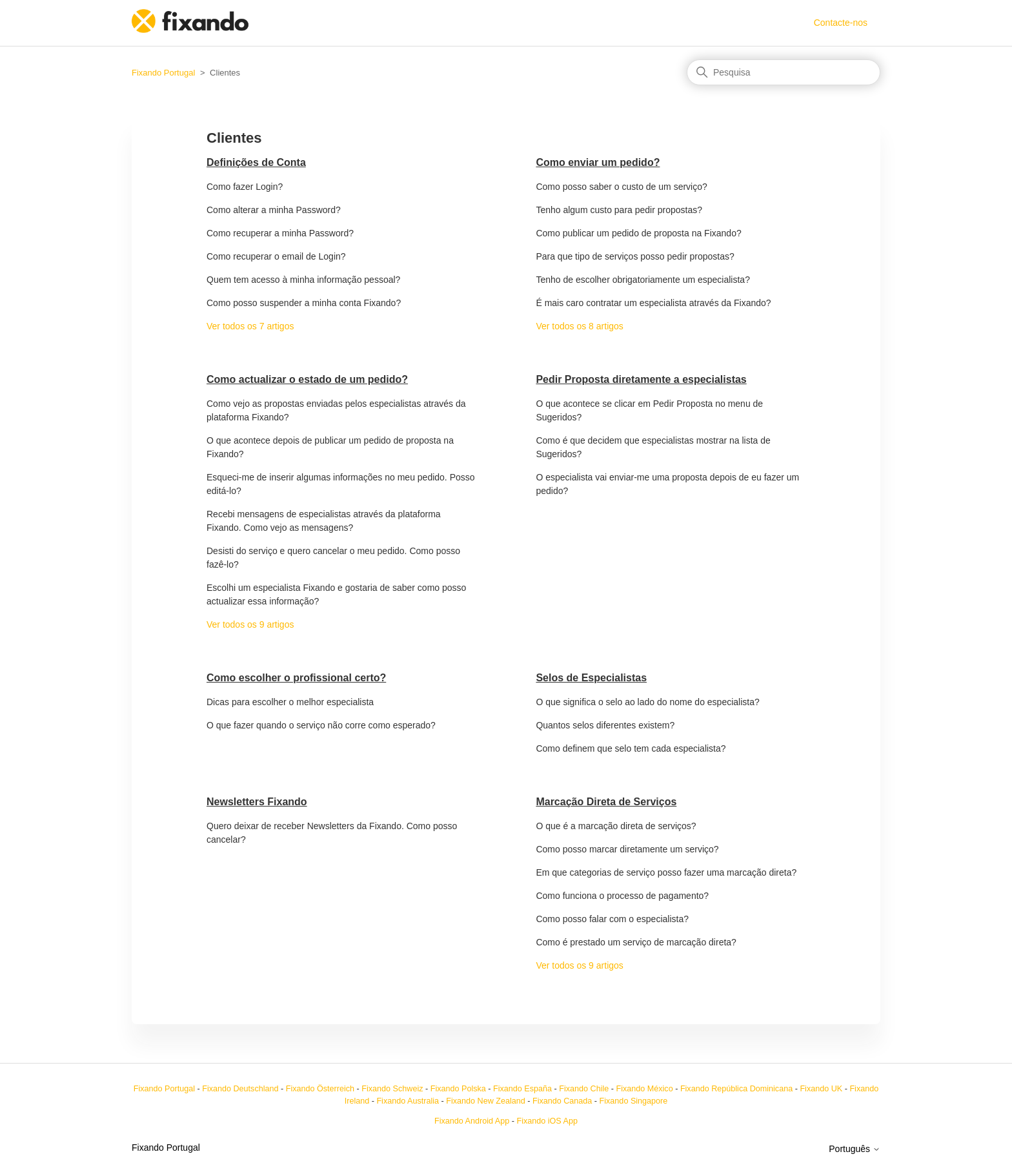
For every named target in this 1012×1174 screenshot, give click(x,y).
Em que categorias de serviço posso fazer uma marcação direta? (666, 872)
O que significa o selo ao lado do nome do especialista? (647, 702)
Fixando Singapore (634, 1101)
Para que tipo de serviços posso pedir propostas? (635, 256)
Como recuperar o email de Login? (276, 256)
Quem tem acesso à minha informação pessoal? (303, 279)
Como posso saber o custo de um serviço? (621, 186)
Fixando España (522, 1088)
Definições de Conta (256, 162)
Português (854, 1149)
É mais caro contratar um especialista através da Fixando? (653, 303)
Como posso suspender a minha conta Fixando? (304, 303)
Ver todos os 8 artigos (579, 326)
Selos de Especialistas (591, 677)
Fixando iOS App (547, 1121)
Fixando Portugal (163, 72)
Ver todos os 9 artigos (250, 624)
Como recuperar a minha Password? (280, 233)
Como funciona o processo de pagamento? (622, 896)
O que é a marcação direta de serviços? (616, 826)
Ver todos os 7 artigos (250, 326)
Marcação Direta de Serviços (606, 801)
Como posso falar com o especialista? (612, 919)
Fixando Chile (584, 1088)
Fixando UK (821, 1088)
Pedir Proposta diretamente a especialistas (641, 379)
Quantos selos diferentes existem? (605, 725)
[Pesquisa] (783, 72)
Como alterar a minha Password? (274, 210)
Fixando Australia (407, 1101)
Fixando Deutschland (240, 1088)
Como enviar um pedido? (598, 162)
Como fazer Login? (245, 186)
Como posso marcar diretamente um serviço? (627, 849)
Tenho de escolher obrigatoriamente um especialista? (643, 279)
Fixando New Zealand (485, 1101)
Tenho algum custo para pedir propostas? (619, 210)
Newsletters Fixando (257, 801)
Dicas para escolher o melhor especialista (290, 702)
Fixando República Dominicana (736, 1088)
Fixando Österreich (320, 1088)
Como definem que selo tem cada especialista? (630, 748)
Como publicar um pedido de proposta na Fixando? (638, 233)
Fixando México (644, 1088)
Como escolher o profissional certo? (296, 677)
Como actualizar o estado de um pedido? (307, 379)
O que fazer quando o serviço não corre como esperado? (321, 725)
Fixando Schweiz (392, 1088)
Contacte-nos (840, 22)
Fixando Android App (471, 1121)
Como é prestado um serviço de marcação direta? (636, 942)
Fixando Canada (562, 1101)
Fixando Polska (458, 1088)
